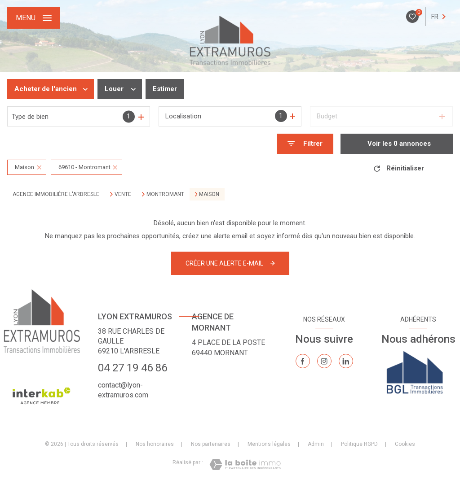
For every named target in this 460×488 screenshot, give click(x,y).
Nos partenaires (210, 444)
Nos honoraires (155, 444)
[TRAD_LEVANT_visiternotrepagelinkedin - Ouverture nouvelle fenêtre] (346, 361)
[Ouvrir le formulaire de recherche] (305, 144)
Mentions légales (269, 444)
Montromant (165, 194)
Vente (123, 194)
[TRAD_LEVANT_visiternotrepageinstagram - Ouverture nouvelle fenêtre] (324, 361)
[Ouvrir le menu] (33, 18)
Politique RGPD (359, 444)
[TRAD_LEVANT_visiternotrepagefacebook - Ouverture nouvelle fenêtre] (303, 361)
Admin (316, 444)
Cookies (405, 444)
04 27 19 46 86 (132, 368)
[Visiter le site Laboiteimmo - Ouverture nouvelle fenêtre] (245, 464)
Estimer (165, 89)
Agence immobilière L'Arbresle (56, 194)
